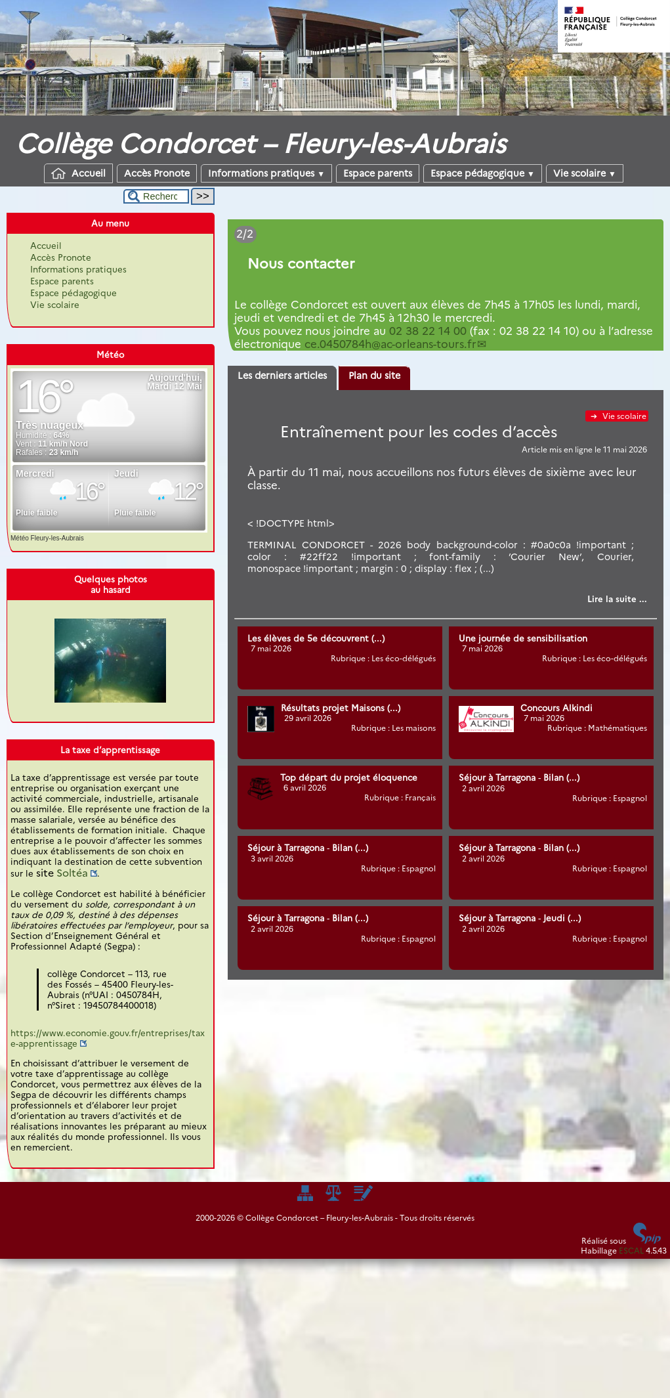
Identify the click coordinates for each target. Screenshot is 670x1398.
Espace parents (377, 173)
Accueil (78, 173)
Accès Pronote (157, 173)
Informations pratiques (266, 173)
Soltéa (72, 873)
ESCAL (631, 1251)
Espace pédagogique (482, 173)
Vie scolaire (584, 173)
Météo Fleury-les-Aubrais (47, 538)
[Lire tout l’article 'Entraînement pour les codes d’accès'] (617, 599)
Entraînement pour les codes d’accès (419, 431)
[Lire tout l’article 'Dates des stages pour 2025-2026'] (445, 258)
